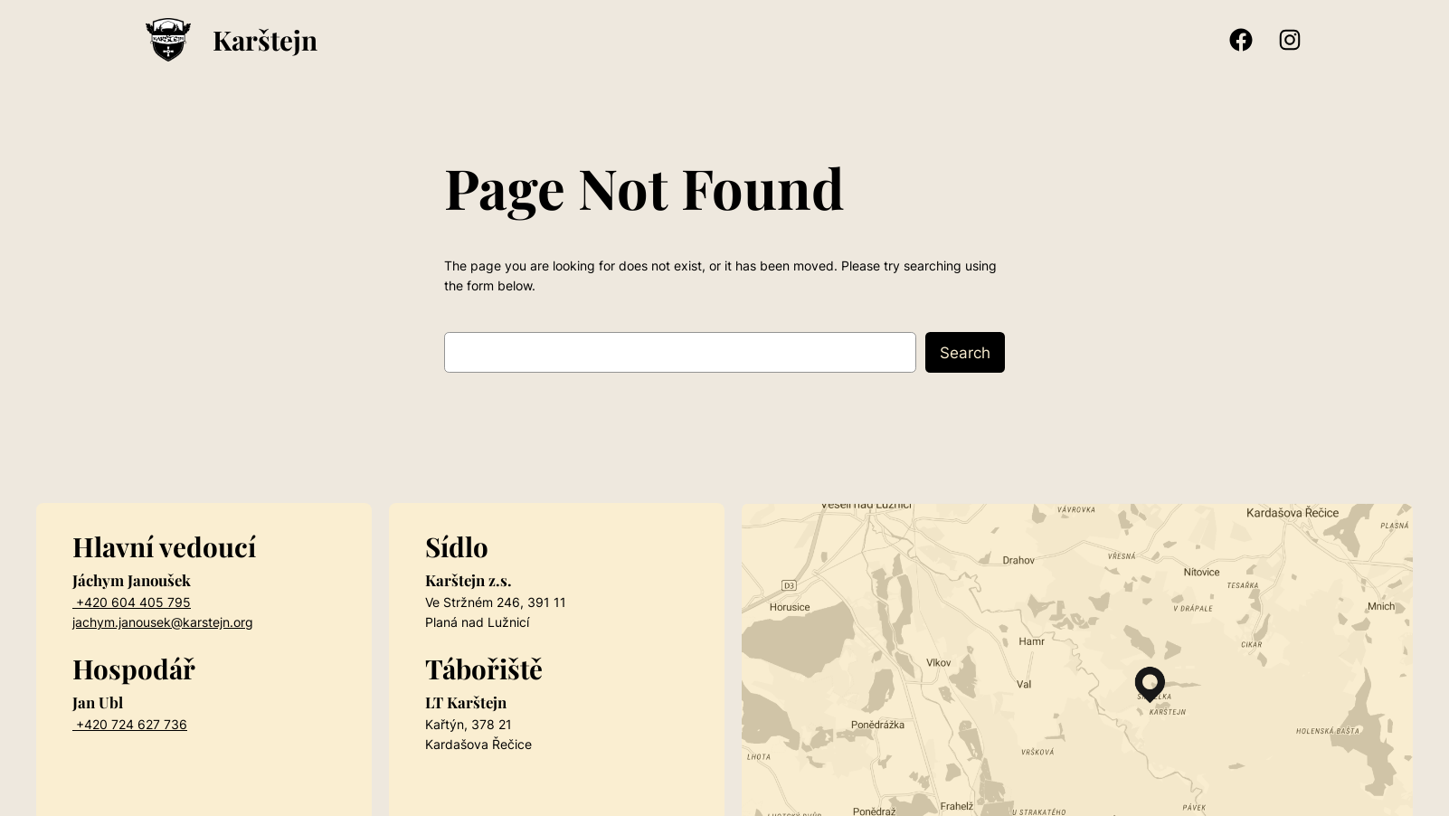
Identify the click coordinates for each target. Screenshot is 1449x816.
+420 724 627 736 (129, 724)
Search (965, 353)
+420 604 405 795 (131, 602)
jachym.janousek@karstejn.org (162, 622)
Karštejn (265, 39)
